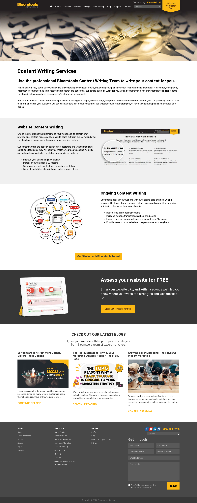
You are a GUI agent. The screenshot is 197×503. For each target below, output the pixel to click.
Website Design (60, 436)
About (58, 7)
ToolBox (20, 439)
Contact (127, 7)
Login (19, 447)
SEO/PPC (58, 457)
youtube (151, 429)
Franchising (99, 7)
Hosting (57, 454)
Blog (109, 7)
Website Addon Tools (62, 439)
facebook (147, 429)
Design (87, 7)
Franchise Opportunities (101, 439)
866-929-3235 (153, 2)
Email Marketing (61, 447)
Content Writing (60, 465)
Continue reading (29, 403)
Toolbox (67, 7)
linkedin (154, 429)
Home (51, 7)
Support (117, 7)
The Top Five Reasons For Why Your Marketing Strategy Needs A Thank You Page (96, 355)
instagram (158, 429)
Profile (93, 432)
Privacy (94, 443)
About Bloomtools (24, 436)
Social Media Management (65, 461)
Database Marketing (62, 443)
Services (77, 7)
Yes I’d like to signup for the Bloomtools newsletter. (142, 486)
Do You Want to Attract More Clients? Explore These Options (39, 354)
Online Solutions (60, 432)
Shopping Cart (60, 450)
